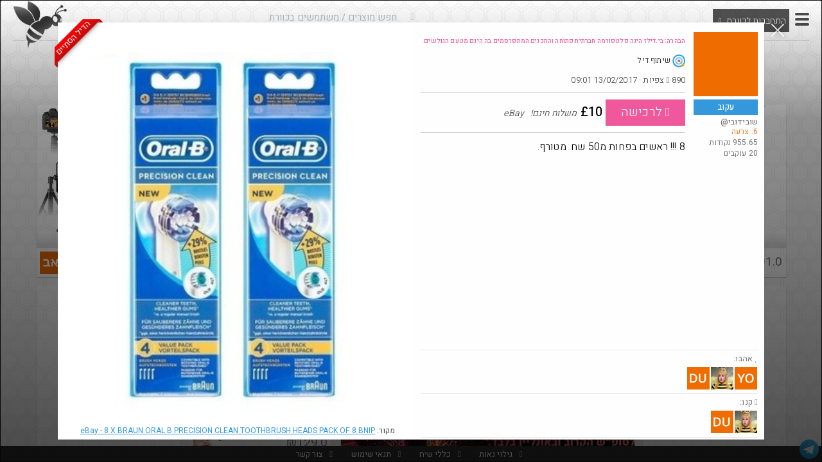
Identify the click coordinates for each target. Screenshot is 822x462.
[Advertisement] (589, 253)
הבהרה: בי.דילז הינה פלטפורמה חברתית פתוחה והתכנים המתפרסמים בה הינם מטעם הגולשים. (553, 41)
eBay (227, 430)
